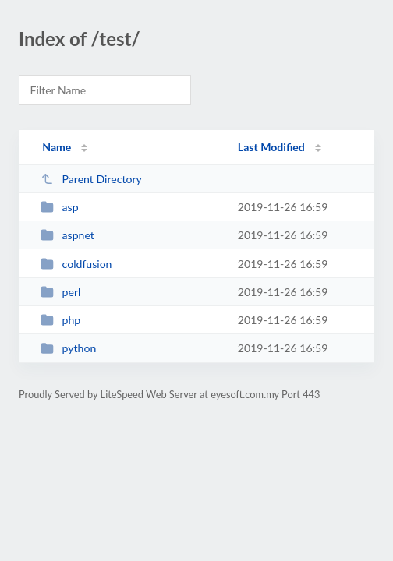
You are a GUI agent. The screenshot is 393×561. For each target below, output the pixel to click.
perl (60, 291)
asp (59, 206)
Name (56, 146)
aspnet (67, 235)
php (60, 319)
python (68, 348)
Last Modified (271, 146)
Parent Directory (91, 178)
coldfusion (76, 263)
